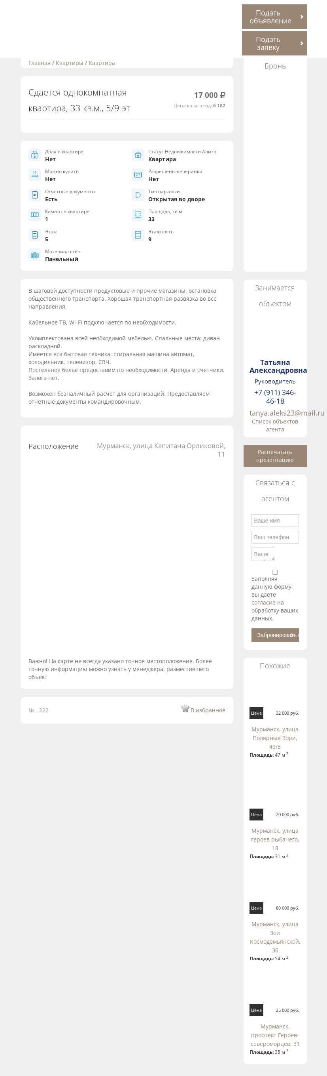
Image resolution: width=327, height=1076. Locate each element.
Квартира (102, 63)
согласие (264, 602)
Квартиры (69, 63)
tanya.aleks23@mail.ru (287, 413)
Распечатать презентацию (275, 456)
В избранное (208, 710)
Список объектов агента (275, 425)
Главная (39, 63)
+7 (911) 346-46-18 (275, 396)
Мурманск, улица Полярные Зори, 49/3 (275, 737)
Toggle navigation (19, 9)
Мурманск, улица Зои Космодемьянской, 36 (275, 937)
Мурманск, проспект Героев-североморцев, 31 (275, 1035)
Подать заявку (268, 43)
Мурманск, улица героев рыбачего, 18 (275, 839)
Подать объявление (270, 16)
